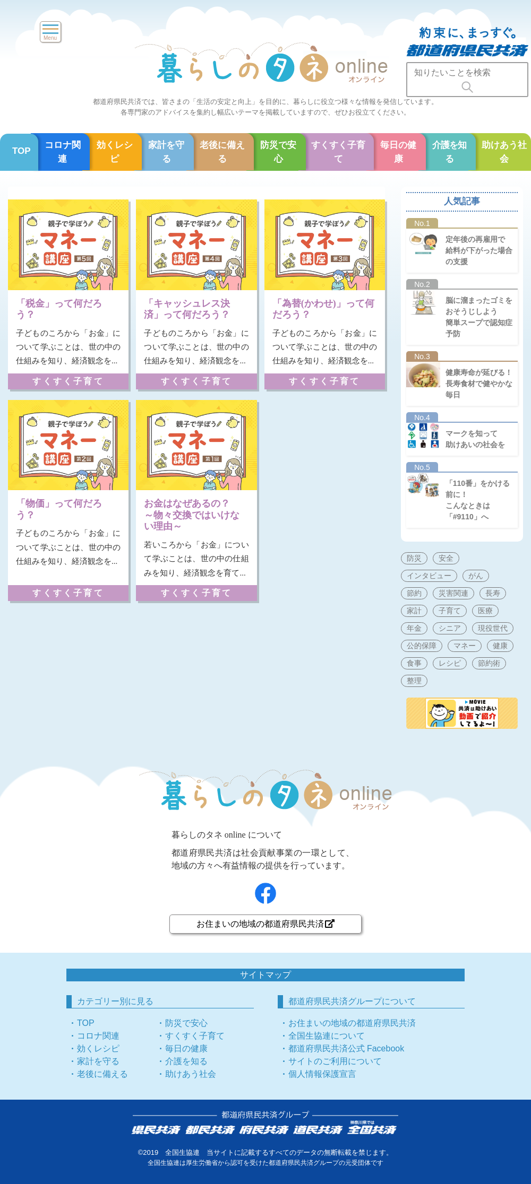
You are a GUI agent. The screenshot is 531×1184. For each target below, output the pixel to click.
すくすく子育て (338, 152)
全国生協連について (326, 1035)
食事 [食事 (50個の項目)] (414, 663)
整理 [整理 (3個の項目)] (414, 680)
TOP (21, 151)
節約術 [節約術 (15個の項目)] (489, 663)
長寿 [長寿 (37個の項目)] (492, 593)
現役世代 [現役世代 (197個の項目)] (493, 628)
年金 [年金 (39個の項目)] (414, 628)
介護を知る (449, 152)
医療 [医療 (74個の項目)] (485, 610)
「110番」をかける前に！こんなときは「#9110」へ (478, 500)
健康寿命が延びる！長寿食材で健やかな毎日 (479, 383)
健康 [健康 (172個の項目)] (500, 645)
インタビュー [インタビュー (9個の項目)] (429, 575)
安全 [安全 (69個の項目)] (446, 558)
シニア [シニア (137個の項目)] (450, 628)
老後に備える (222, 152)
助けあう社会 (190, 1073)
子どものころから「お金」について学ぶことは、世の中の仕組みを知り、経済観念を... (68, 347)
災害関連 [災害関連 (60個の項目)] (453, 593)
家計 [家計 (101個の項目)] (414, 610)
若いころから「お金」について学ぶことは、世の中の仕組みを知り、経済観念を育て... (196, 559)
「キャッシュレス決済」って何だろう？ (187, 309)
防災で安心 (278, 152)
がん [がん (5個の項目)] (475, 575)
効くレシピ (115, 152)
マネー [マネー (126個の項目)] (464, 645)
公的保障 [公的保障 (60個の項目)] (421, 645)
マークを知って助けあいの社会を (475, 439)
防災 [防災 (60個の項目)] (414, 558)
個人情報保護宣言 (322, 1073)
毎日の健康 (398, 152)
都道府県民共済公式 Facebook (346, 1048)
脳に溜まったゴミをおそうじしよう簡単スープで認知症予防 (479, 317)
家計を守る (166, 152)
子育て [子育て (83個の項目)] (450, 610)
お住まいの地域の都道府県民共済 (265, 923)
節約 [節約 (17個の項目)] (414, 593)
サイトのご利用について (335, 1061)
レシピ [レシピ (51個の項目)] (450, 663)
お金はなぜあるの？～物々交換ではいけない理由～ (191, 515)
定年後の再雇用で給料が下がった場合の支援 (479, 250)
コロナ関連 (63, 152)
